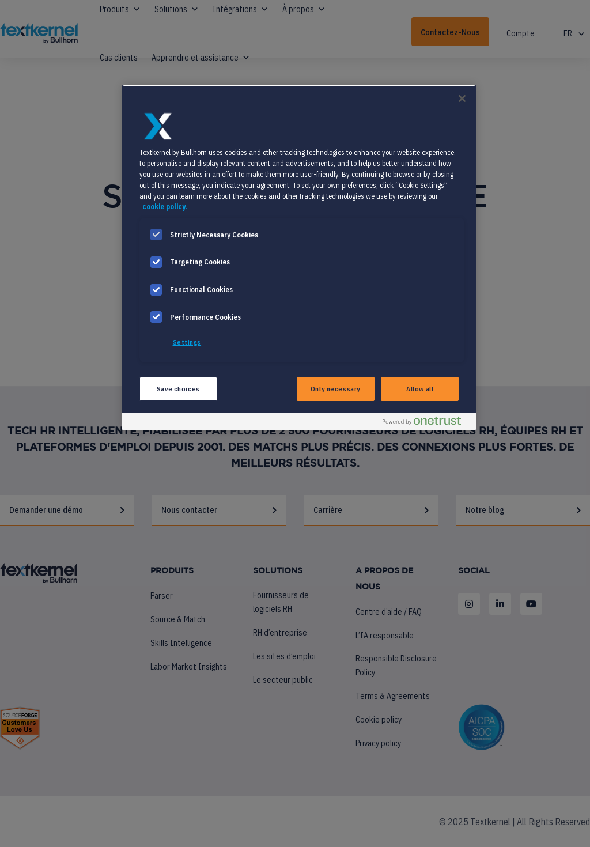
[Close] (462, 98)
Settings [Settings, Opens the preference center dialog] (187, 342)
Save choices (178, 388)
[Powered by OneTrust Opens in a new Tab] (426, 423)
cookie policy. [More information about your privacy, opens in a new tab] (164, 206)
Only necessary (336, 388)
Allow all (419, 388)
